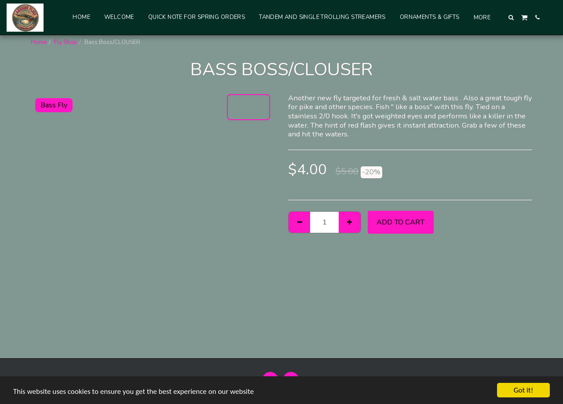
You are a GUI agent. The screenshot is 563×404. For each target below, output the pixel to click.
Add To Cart (400, 222)
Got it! (523, 390)
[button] (511, 17)
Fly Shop (65, 42)
